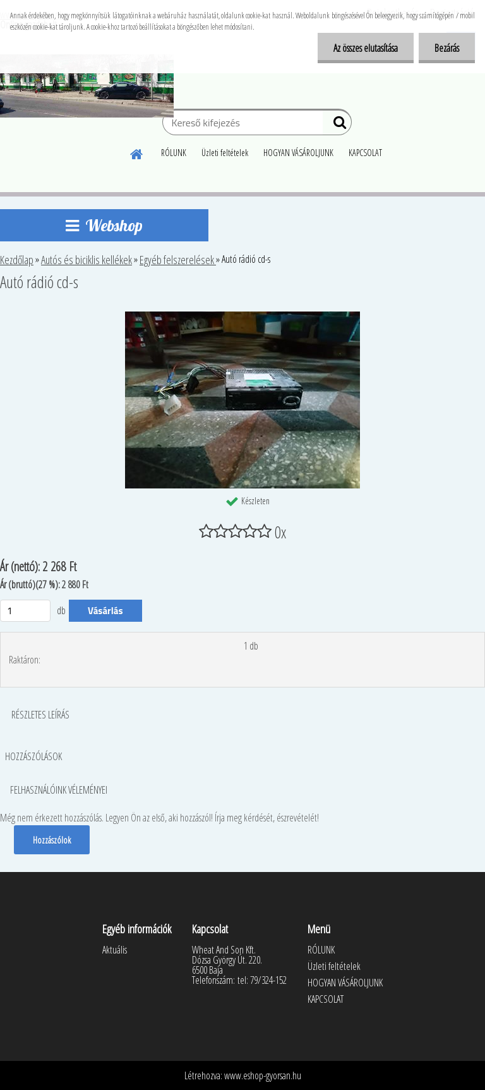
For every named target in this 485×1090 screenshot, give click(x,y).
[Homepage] (137, 152)
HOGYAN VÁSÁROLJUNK (298, 153)
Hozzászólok (52, 839)
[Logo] (87, 86)
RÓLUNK (173, 153)
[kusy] (25, 611)
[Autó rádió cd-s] (242, 317)
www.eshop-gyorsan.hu (262, 1075)
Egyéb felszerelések (178, 259)
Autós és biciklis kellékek (86, 259)
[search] (337, 125)
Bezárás (446, 48)
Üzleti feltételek (224, 153)
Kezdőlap (16, 259)
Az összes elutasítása (365, 48)
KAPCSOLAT (365, 153)
